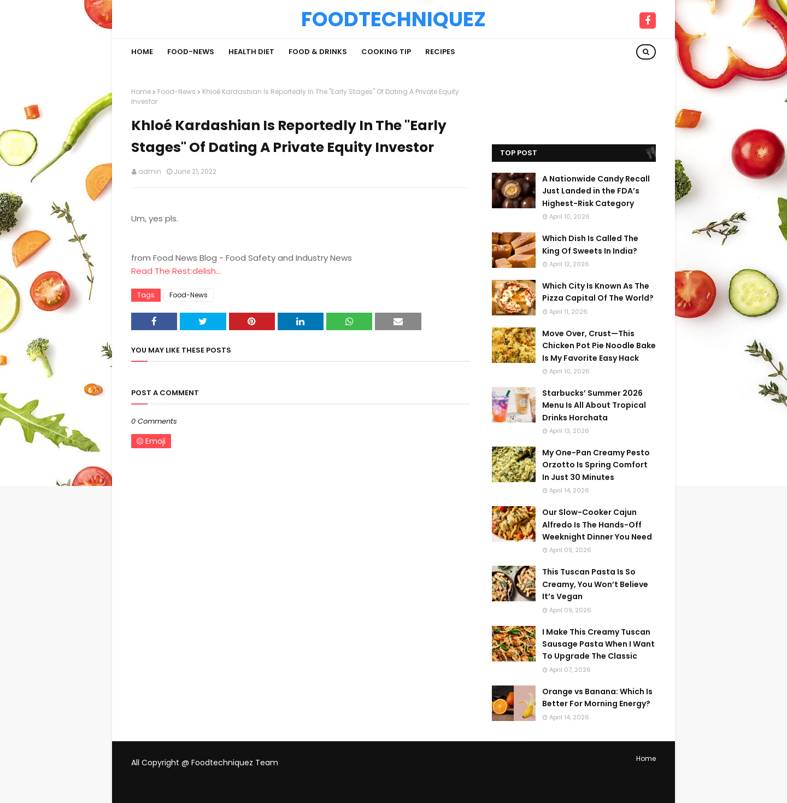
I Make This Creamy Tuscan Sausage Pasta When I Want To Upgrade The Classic (598, 644)
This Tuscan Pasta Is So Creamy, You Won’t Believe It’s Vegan (595, 584)
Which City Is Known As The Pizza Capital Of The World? (598, 291)
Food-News (176, 91)
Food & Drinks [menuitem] (318, 51)
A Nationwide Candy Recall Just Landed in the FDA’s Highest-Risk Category (596, 191)
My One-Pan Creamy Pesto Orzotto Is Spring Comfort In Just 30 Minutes (596, 465)
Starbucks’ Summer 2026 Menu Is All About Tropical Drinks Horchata (594, 405)
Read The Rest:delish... (176, 271)
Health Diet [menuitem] (251, 51)
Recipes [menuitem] (440, 51)
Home (141, 91)
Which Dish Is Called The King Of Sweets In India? (590, 244)
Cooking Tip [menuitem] (386, 51)
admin (149, 171)
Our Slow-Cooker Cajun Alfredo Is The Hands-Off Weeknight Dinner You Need (597, 524)
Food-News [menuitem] (190, 51)
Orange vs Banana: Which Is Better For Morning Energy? (597, 697)
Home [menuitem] (142, 51)
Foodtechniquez (393, 19)
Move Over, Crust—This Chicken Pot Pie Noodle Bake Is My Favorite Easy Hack (599, 346)
